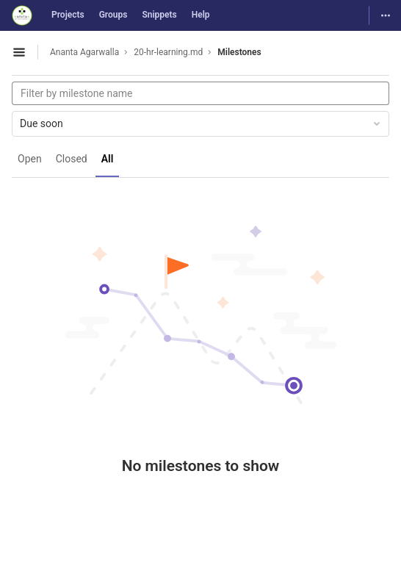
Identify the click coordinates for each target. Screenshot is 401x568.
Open (30, 159)
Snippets (159, 15)
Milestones (239, 52)
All (107, 159)
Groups (113, 15)
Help (201, 15)
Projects (67, 15)
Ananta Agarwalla (84, 52)
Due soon (201, 123)
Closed (71, 159)
